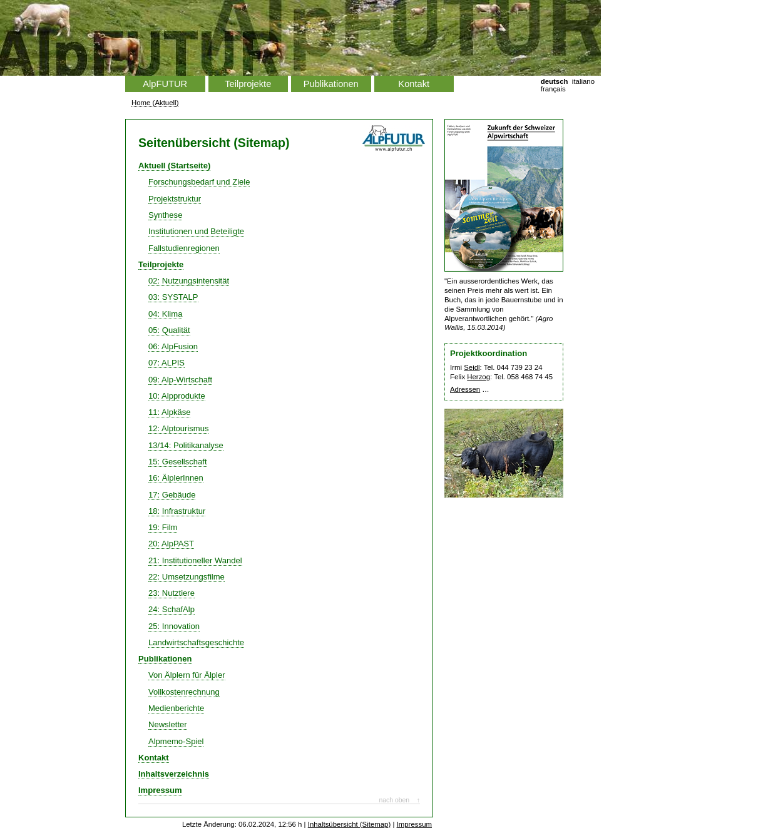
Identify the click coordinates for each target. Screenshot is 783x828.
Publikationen (331, 84)
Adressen (465, 389)
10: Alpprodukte (176, 396)
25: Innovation (174, 626)
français (553, 89)
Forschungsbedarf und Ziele (199, 182)
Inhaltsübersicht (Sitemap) (349, 824)
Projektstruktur (174, 198)
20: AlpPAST (171, 543)
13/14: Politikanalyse (185, 445)
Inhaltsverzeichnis (173, 774)
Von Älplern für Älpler (186, 675)
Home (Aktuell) (154, 102)
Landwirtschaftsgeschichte (196, 642)
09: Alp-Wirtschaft (180, 379)
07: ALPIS (166, 362)
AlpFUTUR (165, 84)
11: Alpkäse (169, 412)
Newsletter (167, 724)
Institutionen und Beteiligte (196, 231)
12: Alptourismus (178, 428)
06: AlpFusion (173, 346)
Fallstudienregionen (184, 248)
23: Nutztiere (171, 593)
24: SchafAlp (171, 609)
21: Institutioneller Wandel (195, 560)
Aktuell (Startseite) (174, 165)
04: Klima (165, 314)
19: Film (162, 527)
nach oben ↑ (399, 800)
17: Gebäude (171, 494)
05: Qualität (169, 330)
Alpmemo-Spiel (175, 741)
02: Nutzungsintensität (188, 280)
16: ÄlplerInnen (175, 478)
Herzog (478, 377)
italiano (583, 81)
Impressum (160, 790)
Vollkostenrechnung (184, 692)
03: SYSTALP (173, 297)
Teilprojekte (248, 84)
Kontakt (413, 84)
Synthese (165, 215)
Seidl (471, 367)
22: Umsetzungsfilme (186, 576)
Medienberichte (176, 708)
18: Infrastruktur (176, 511)
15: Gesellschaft (177, 461)
